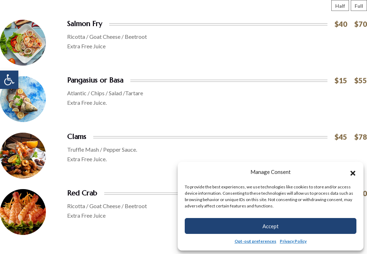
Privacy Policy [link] (293, 241)
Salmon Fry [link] (84, 23)
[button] (352, 172)
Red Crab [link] (82, 193)
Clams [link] (76, 136)
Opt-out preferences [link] (255, 241)
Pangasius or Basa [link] (95, 80)
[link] (9, 80)
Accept (270, 226)
